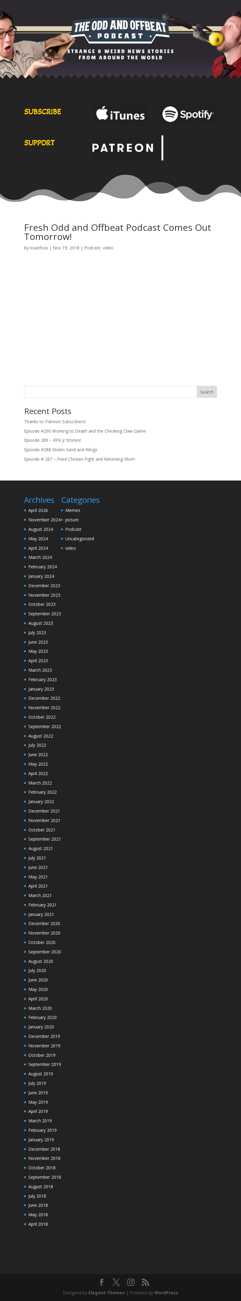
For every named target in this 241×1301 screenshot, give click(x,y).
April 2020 (38, 999)
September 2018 (44, 1177)
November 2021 (44, 820)
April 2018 (38, 1224)
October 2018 (42, 1168)
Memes (72, 510)
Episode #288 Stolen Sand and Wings (60, 449)
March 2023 (40, 670)
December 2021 (44, 811)
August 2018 (40, 1186)
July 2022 (37, 745)
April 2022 (38, 773)
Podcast (92, 248)
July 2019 (37, 1083)
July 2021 (37, 858)
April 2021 (38, 886)
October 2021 (42, 830)
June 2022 (38, 754)
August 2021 (40, 848)
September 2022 (44, 726)
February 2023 (42, 679)
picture (72, 520)
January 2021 (41, 914)
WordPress (166, 1293)
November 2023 (44, 595)
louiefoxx (39, 248)
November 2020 (44, 933)
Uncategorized (79, 538)
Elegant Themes (106, 1293)
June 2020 (38, 980)
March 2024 (40, 557)
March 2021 (40, 895)
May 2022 (38, 764)
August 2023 (40, 623)
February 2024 (42, 567)
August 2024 (40, 529)
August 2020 (40, 961)
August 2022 (40, 736)
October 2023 (42, 604)
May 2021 (38, 877)
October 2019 (42, 1055)
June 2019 (38, 1092)
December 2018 (44, 1149)
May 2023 (38, 651)
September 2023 (44, 614)
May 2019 (38, 1102)
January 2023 (41, 689)
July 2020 (37, 970)
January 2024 (41, 576)
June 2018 (38, 1205)
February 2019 (42, 1130)
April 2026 (38, 510)
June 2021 (38, 867)
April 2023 (38, 660)
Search (207, 392)
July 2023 (37, 632)
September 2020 (44, 952)
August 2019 (40, 1074)
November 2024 (44, 520)
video (108, 248)
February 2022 (42, 792)
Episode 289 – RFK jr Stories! (52, 440)
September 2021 (44, 839)
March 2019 (40, 1121)
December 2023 (44, 585)
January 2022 (41, 801)
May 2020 (38, 989)
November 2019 (44, 1046)
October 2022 (42, 717)
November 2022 (44, 707)
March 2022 (40, 783)
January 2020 (41, 1027)
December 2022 (44, 698)
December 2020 (44, 923)
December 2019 (44, 1036)
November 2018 (44, 1158)
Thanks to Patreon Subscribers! (55, 421)
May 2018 (38, 1214)
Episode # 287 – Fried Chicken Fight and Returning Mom (79, 459)
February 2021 (42, 905)
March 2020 (40, 1008)
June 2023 (38, 642)
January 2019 (41, 1139)
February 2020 (42, 1017)
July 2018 (37, 1196)
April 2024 (38, 548)
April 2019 (38, 1111)
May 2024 (38, 538)
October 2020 (42, 942)
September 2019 (44, 1064)
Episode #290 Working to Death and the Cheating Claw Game (85, 431)
